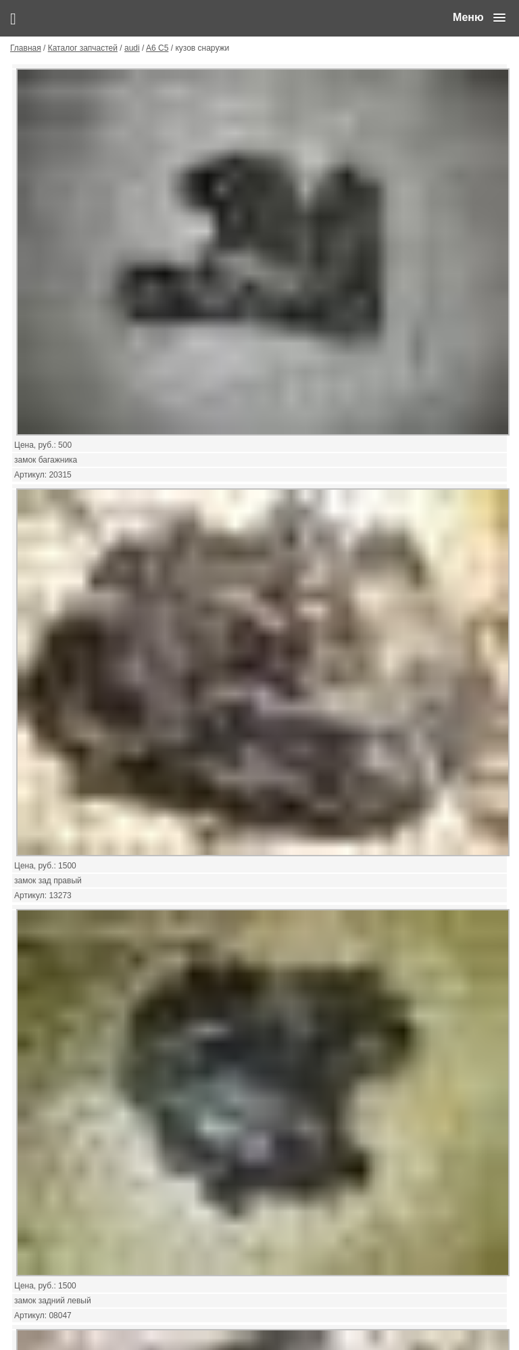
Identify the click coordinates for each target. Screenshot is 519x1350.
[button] (479, 17)
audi (132, 48)
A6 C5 (157, 48)
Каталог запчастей (83, 48)
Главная (25, 48)
